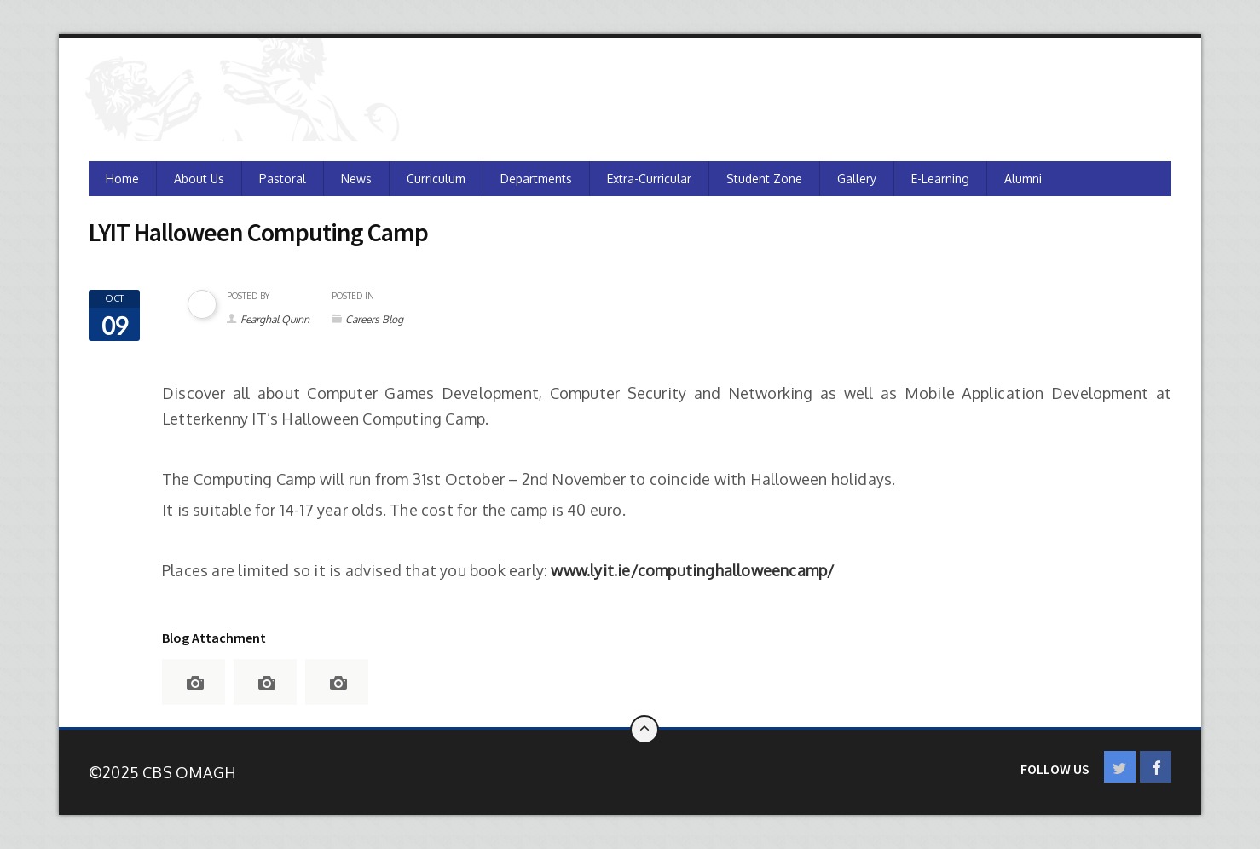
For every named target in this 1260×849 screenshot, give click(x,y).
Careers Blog (374, 319)
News (356, 178)
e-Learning (940, 178)
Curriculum (436, 178)
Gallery (856, 178)
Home (122, 178)
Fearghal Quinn (274, 319)
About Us (199, 178)
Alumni (1023, 178)
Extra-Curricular (649, 178)
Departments (536, 178)
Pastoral (282, 178)
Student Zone (764, 178)
